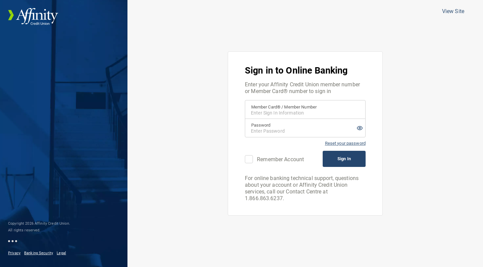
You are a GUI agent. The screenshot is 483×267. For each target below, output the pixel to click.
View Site (453, 11)
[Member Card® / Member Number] (305, 109)
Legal (61, 253)
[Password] (305, 128)
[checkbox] (249, 159)
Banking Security (38, 253)
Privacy (14, 253)
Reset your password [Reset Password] (345, 143)
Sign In (344, 158)
